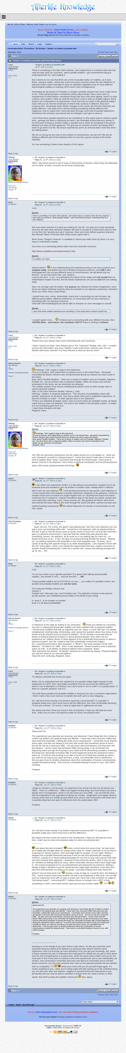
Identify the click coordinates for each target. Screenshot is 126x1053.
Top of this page (28, 1004)
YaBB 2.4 (77, 1026)
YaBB (48, 1028)
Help (23, 44)
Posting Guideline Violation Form (72, 1017)
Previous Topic (103, 52)
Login (46, 24)
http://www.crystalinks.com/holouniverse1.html (53, 251)
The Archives (29, 48)
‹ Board (18, 1004)
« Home (11, 1004)
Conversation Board (15, 48)
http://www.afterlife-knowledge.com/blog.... (73, 35)
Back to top (13, 153)
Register (54, 24)
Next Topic (113, 52)
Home (15, 44)
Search (31, 44)
